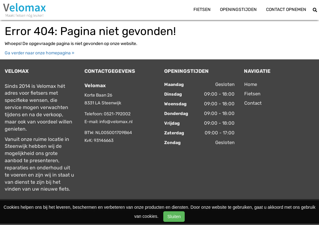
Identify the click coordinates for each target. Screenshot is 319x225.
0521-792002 (117, 114)
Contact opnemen (286, 9)
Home (250, 84)
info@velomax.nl (115, 121)
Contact (253, 103)
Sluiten (174, 216)
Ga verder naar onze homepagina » (39, 53)
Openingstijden (238, 9)
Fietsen (202, 9)
